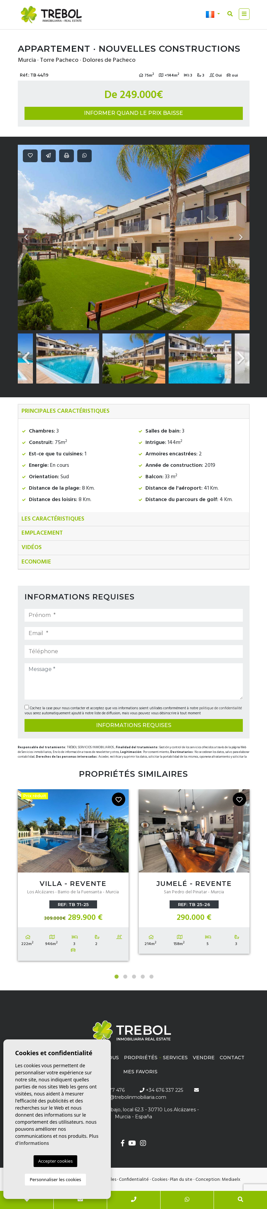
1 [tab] (117, 977)
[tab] (133, 411)
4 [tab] (143, 977)
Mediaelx (231, 1179)
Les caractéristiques (52, 519)
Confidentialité (134, 1179)
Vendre (204, 1058)
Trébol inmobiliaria (51, 15)
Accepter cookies (55, 1161)
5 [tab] (151, 977)
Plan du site (181, 1179)
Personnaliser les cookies (55, 1179)
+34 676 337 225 (161, 1090)
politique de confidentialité (220, 708)
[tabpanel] (73, 876)
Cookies (159, 1179)
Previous (26, 237)
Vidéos (31, 547)
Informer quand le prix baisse (133, 113)
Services (175, 1058)
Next (241, 237)
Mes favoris (140, 1072)
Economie (36, 562)
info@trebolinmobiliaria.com (133, 1097)
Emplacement (42, 533)
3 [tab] (134, 977)
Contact (232, 1058)
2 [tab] (125, 977)
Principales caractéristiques (65, 411)
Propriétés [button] (141, 1058)
